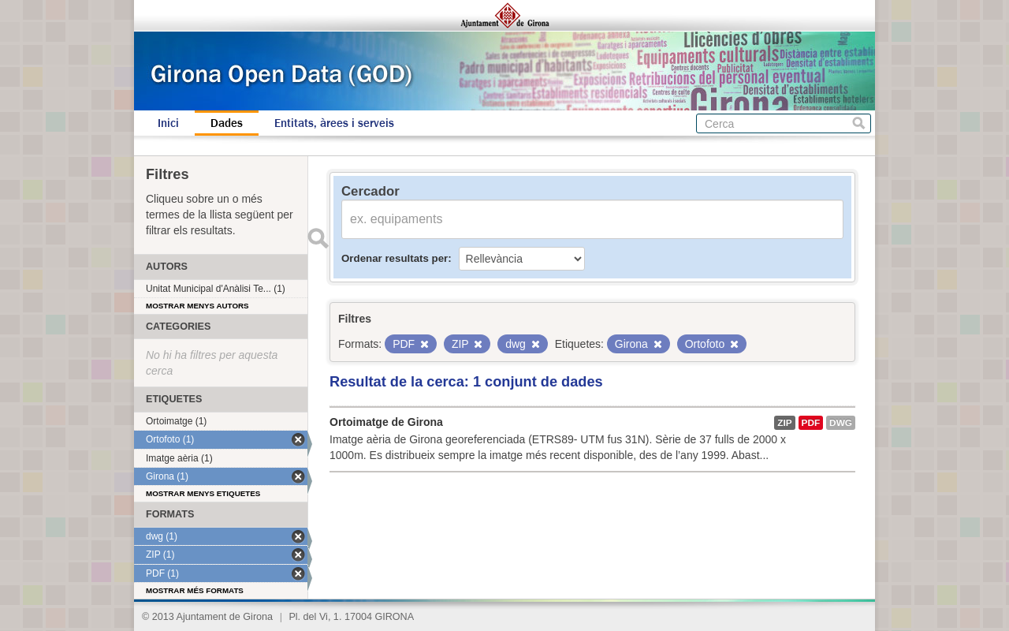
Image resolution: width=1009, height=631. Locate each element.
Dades (226, 123)
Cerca (859, 123)
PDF (811, 422)
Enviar (318, 238)
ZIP (784, 422)
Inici (168, 123)
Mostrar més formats (195, 590)
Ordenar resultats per (394, 258)
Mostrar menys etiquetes (203, 493)
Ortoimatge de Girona (386, 422)
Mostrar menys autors (197, 305)
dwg (840, 422)
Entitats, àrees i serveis (334, 123)
